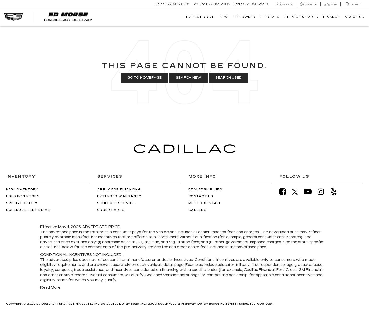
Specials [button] (269, 17)
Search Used (228, 78)
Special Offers (22, 203)
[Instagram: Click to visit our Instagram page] (323, 192)
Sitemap (65, 303)
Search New (188, 78)
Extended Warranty (119, 196)
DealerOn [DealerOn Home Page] (49, 303)
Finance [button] (331, 17)
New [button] (223, 17)
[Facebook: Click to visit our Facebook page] (285, 192)
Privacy (81, 303)
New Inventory (22, 189)
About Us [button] (354, 17)
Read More (50, 287)
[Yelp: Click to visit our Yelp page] (336, 192)
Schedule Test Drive (28, 210)
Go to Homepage (144, 78)
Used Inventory (23, 196)
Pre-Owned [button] (244, 17)
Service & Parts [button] (301, 17)
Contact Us (200, 196)
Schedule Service (116, 203)
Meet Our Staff (205, 203)
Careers (197, 210)
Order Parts (111, 210)
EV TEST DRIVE (200, 17)
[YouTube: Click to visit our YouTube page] (310, 192)
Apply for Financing (119, 189)
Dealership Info (205, 189)
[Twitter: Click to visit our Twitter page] (297, 192)
